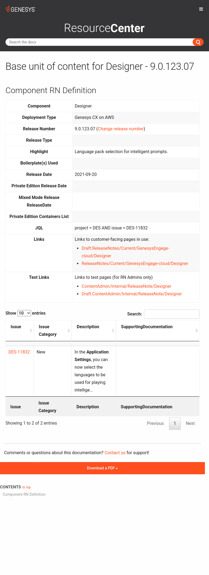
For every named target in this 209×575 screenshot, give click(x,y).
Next (190, 400)
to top (26, 464)
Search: (163, 314)
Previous (155, 400)
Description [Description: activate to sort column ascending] (76, 326)
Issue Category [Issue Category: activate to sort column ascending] (42, 330)
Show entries (25, 313)
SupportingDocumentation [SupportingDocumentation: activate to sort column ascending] (168, 326)
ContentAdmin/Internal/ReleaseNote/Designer (126, 286)
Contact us (114, 429)
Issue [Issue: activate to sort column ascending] (16, 326)
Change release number (120, 128)
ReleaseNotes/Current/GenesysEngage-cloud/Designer (135, 263)
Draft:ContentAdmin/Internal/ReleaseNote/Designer (132, 293)
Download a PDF (102, 445)
